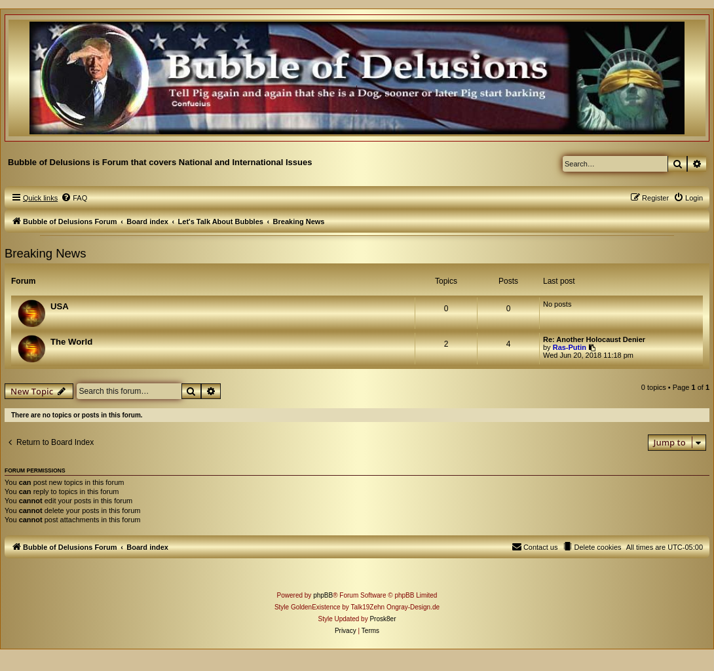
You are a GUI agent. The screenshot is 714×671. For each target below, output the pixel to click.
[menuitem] (74, 198)
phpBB (323, 595)
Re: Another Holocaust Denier (594, 339)
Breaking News (45, 253)
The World (71, 342)
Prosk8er (382, 619)
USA (59, 306)
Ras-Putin (569, 347)
